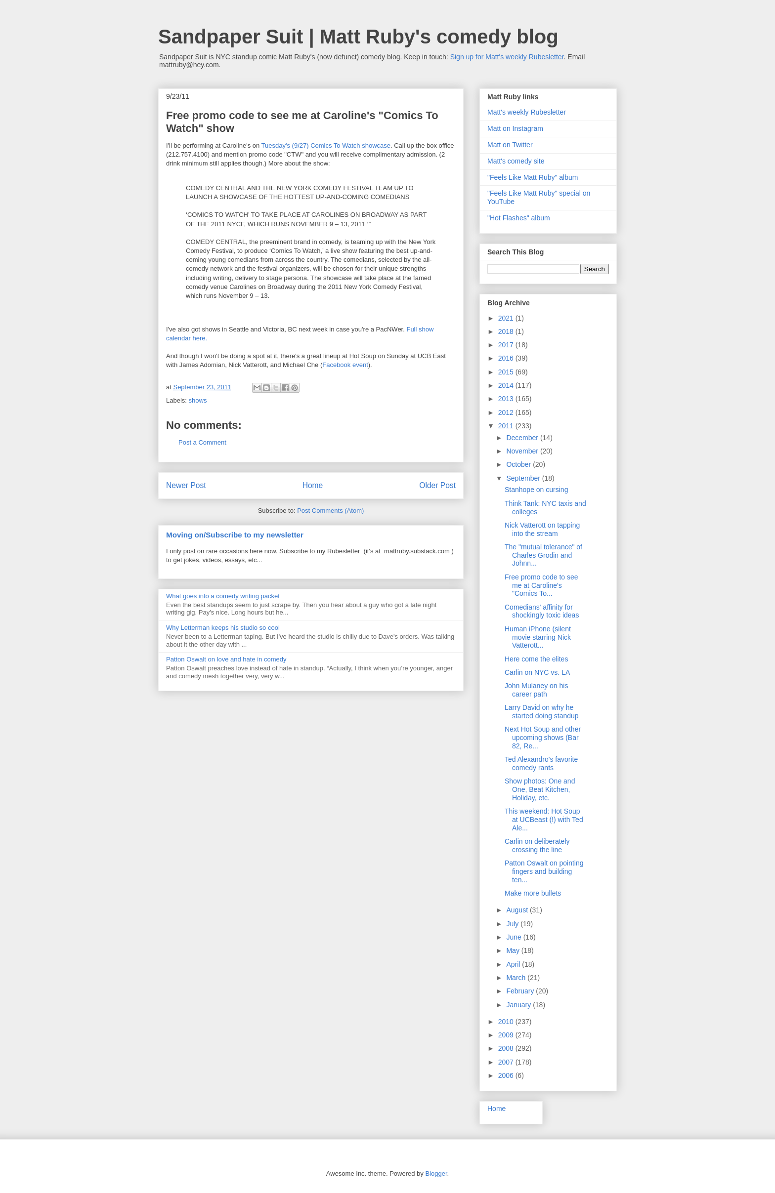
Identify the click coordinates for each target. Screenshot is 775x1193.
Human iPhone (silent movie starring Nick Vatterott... (538, 637)
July (513, 924)
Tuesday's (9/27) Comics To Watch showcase (325, 145)
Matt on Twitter (510, 145)
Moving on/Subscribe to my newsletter (234, 535)
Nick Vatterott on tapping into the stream (542, 529)
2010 (507, 1022)
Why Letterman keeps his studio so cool (223, 627)
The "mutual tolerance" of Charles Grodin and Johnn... (543, 555)
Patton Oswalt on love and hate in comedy (226, 659)
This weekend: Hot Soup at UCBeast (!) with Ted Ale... (544, 819)
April (514, 964)
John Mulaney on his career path (536, 690)
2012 (507, 412)
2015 (507, 372)
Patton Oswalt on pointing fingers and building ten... (544, 871)
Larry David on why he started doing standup (542, 711)
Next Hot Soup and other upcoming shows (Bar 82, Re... (543, 737)
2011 (507, 426)
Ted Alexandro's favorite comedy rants (541, 763)
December (523, 438)
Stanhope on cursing (536, 490)
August (517, 910)
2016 (507, 358)
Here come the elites (536, 659)
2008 (507, 1048)
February (521, 991)
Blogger (436, 1173)
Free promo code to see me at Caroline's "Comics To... (541, 585)
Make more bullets (533, 893)
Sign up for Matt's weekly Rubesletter (507, 57)
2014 (507, 385)
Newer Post (186, 485)
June (514, 937)
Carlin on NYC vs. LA (537, 672)
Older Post (437, 485)
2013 (507, 399)
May (513, 950)
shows (198, 400)
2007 (507, 1062)
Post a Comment (202, 442)
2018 (507, 331)
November (523, 451)
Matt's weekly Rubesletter (526, 112)
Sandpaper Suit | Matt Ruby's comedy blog (358, 36)
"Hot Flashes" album (518, 218)
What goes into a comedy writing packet (223, 596)
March (516, 978)
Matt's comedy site (516, 161)
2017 (507, 345)
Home (312, 485)
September (524, 478)
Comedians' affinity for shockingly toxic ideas (542, 611)
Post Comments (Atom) (330, 510)
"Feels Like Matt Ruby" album (532, 177)
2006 (507, 1075)
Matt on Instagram (515, 128)
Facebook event (345, 365)
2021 (507, 318)
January (519, 1005)
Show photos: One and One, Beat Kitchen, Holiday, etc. (540, 789)
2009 (507, 1035)
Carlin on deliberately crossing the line (537, 845)
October (519, 464)
